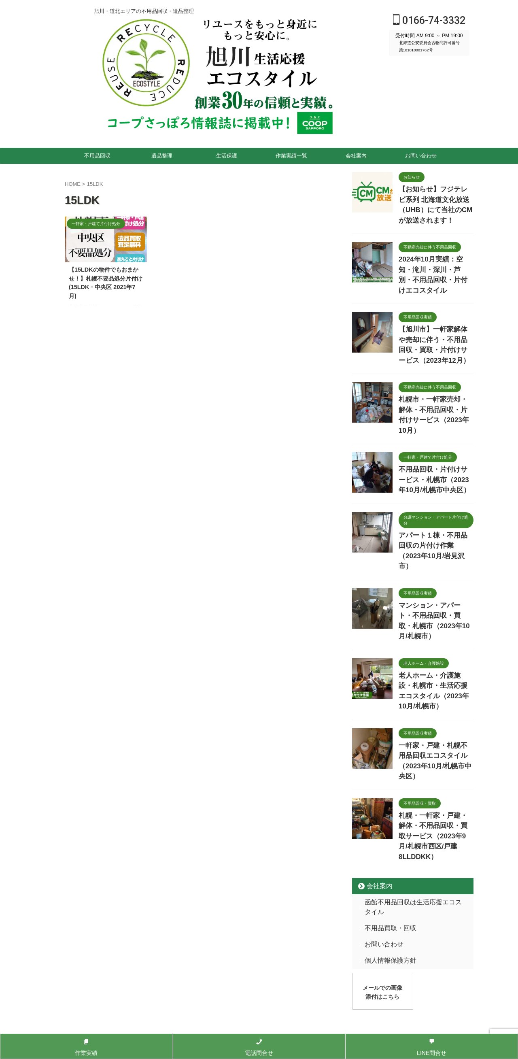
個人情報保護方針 (385, 837)
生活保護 (226, 156)
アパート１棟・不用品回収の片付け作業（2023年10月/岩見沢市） (435, 497)
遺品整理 (161, 156)
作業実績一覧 (291, 156)
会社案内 (356, 156)
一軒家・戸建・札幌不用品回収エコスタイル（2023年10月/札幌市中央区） (435, 667)
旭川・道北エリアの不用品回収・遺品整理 (259, 919)
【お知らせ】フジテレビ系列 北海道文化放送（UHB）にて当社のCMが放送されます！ (436, 197)
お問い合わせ (421, 156)
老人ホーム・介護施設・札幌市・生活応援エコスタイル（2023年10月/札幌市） (435, 610)
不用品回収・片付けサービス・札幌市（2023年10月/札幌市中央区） (435, 434)
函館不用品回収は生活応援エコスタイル (411, 788)
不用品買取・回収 (385, 804)
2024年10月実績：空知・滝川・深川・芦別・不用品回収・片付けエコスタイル (434, 254)
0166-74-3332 (429, 20)
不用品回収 (97, 156)
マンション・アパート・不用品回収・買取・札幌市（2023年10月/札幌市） (435, 553)
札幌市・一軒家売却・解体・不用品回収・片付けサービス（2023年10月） (435, 377)
